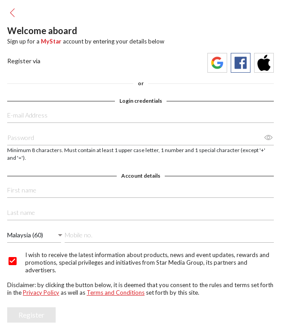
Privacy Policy (41, 292)
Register (31, 314)
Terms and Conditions (116, 292)
